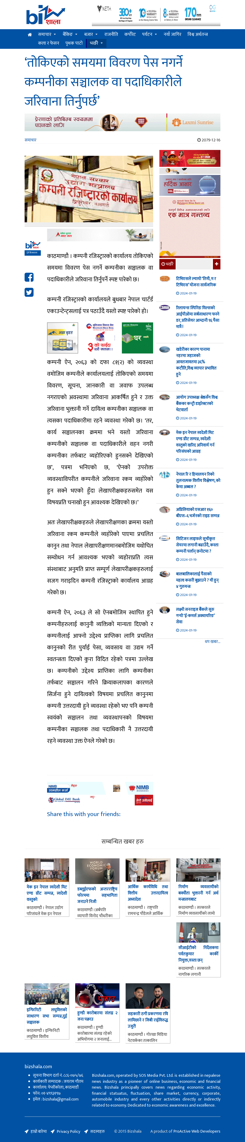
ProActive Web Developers (196, 1131)
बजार (88, 34)
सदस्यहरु (97, 1131)
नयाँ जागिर (172, 34)
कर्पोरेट (130, 34)
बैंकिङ (68, 34)
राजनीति (111, 34)
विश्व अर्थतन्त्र (198, 34)
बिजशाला (32, 253)
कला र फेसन (48, 43)
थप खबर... (212, 642)
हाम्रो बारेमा (39, 1131)
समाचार (44, 34)
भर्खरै (94, 43)
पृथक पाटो (74, 43)
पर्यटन (147, 34)
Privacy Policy (68, 1131)
